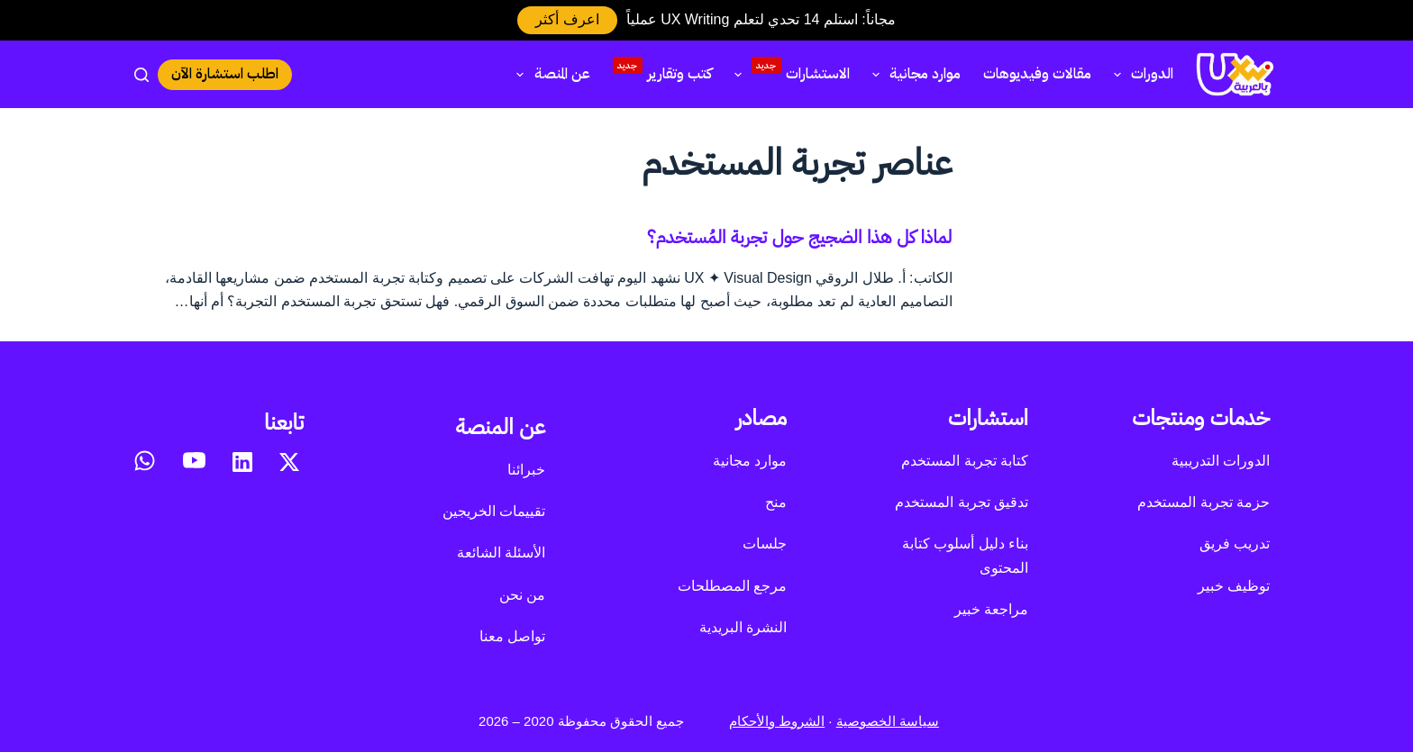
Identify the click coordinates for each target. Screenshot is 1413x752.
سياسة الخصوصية (887, 721)
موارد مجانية (913, 74)
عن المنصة (549, 74)
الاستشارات (788, 72)
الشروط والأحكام (777, 721)
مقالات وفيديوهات (1037, 74)
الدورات (1140, 74)
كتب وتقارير (662, 71)
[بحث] (141, 75)
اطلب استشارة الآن (224, 74)
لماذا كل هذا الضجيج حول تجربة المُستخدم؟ (800, 237)
